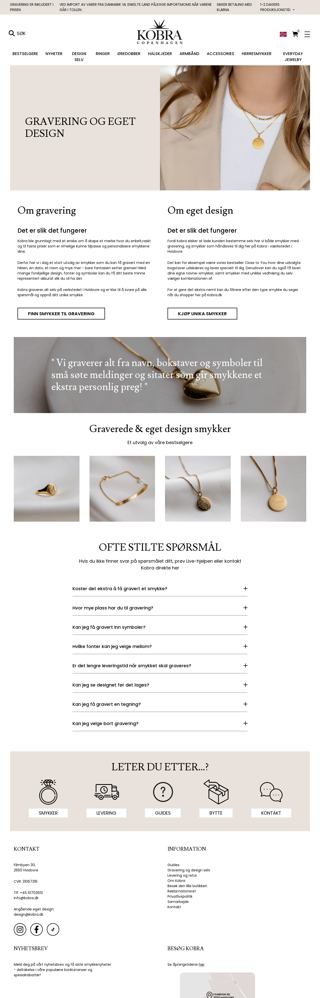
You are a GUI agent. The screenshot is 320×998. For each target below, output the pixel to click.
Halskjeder (160, 54)
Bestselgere (25, 54)
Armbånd (189, 54)
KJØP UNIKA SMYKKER (202, 313)
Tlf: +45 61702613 (28, 892)
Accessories (220, 54)
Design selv (79, 57)
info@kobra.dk (26, 897)
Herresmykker (257, 54)
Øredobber (128, 54)
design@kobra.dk (28, 914)
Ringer (103, 54)
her (175, 568)
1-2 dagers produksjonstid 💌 (278, 7)
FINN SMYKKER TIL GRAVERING (61, 313)
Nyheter (54, 54)
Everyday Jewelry (293, 57)
